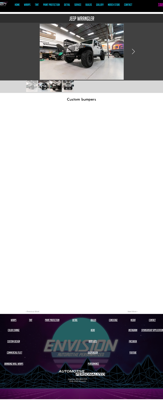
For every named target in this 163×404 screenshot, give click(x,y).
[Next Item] (133, 52)
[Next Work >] (133, 311)
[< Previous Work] (32, 311)
